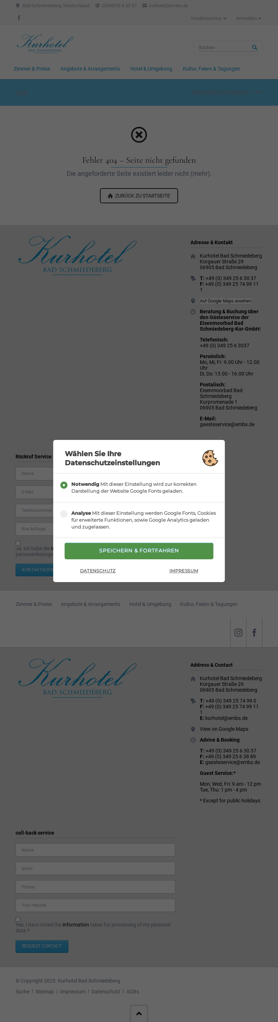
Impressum (183, 571)
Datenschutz (98, 571)
